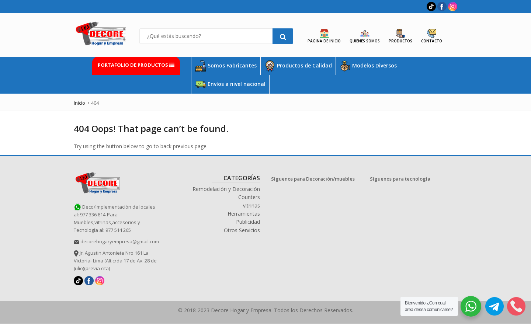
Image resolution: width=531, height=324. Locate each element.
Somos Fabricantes (226, 66)
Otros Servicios (242, 230)
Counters (249, 197)
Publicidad (248, 221)
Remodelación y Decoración (226, 188)
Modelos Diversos (368, 66)
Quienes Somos (365, 36)
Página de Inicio (324, 36)
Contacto (431, 36)
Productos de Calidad (298, 66)
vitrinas (251, 205)
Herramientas (244, 213)
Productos (400, 36)
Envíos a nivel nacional (230, 84)
